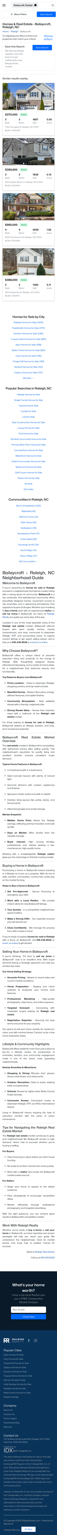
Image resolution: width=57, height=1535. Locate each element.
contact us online (38, 642)
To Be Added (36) (28, 539)
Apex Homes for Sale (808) (28, 344)
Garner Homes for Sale (14, 1380)
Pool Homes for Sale (28, 433)
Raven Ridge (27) (28, 555)
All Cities (28, 378)
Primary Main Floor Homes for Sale (29, 444)
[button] (4, 5)
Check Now (28, 1316)
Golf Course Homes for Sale (28, 472)
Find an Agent (10, 1418)
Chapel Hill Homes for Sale (16, 1363)
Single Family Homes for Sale (28, 400)
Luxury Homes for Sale (28, 428)
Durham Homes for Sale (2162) (28, 333)
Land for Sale (28, 416)
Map (28, 1529)
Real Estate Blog (11, 1422)
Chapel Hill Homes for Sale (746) (28, 361)
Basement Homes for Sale (28, 467)
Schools (28, 483)
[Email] (28, 1309)
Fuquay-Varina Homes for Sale (18, 1376)
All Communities (28, 561)
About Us (8, 1410)
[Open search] (47, 5)
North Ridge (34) (28, 550)
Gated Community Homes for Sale (28, 461)
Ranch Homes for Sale (29, 478)
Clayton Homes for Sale (15, 1367)
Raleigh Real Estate (45, 1252)
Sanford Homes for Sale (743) (28, 367)
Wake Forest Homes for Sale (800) (28, 350)
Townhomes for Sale (28, 405)
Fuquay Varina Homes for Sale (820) (28, 339)
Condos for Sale (28, 411)
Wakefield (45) (29, 511)
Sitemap (8, 1427)
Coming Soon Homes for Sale (28, 450)
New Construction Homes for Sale (28, 422)
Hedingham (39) (28, 528)
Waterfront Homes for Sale (28, 455)
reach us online (10, 943)
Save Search (46, 14)
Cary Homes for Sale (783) (28, 355)
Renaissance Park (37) (28, 533)
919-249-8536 (48, 1257)
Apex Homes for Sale (13, 1355)
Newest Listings (11, 1397)
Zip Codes (28, 489)
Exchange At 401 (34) (28, 544)
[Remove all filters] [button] (48, 37)
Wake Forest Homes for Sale (17, 1392)
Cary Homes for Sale (13, 1359)
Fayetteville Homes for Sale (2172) (28, 328)
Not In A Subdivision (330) (28, 505)
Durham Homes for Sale (15, 1371)
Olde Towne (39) (28, 522)
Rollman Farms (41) (28, 516)
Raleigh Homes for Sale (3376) (28, 322)
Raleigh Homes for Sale (28, 394)
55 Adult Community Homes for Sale (28, 439)
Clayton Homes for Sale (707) (28, 372)
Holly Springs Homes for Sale (17, 1384)
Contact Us (9, 1414)
